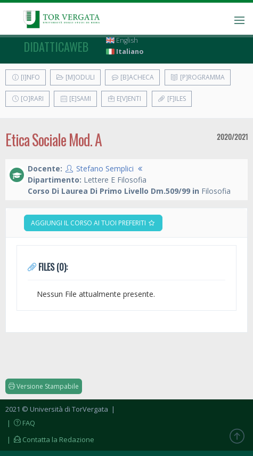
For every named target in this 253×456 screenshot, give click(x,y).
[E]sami (75, 98)
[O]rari (27, 98)
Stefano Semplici (105, 168)
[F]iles (172, 98)
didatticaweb (56, 46)
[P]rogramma (197, 77)
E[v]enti (124, 98)
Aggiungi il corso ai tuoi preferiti (93, 222)
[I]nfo (25, 77)
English (122, 40)
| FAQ (20, 423)
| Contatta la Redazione (49, 439)
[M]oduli (75, 77)
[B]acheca (132, 77)
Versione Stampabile (44, 386)
